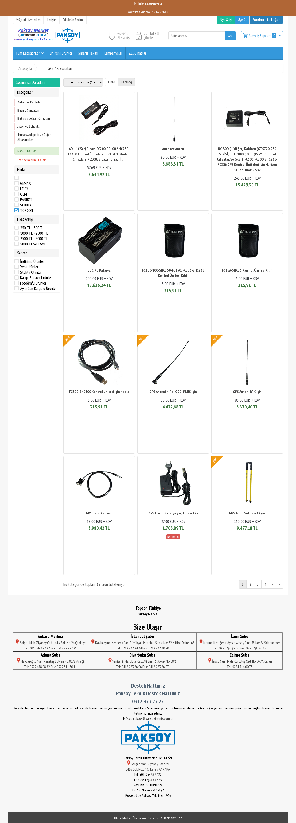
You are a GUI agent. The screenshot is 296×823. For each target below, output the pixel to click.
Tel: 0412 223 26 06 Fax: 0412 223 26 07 (142, 666)
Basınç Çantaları (28, 110)
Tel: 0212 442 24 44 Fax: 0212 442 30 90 (142, 648)
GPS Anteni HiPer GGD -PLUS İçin (173, 391)
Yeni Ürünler (29, 267)
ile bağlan (266, 19)
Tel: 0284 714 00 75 (240, 666)
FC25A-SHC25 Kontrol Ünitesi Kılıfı (247, 270)
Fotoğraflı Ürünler (33, 283)
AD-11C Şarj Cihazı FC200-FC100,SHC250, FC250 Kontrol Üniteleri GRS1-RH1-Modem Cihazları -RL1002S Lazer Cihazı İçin (99, 154)
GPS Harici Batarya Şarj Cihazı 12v (173, 513)
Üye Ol (242, 19)
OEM (23, 194)
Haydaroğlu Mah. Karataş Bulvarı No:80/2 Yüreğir (50, 661)
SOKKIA (26, 205)
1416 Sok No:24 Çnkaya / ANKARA (148, 769)
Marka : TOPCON (27, 151)
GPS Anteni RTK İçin (247, 391)
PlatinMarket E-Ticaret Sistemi (136, 818)
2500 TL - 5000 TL (34, 238)
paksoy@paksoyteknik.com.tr (153, 718)
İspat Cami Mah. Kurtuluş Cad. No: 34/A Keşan (239, 661)
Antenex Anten (173, 148)
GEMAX (25, 183)
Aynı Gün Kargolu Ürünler (38, 288)
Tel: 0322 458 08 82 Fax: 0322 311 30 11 (50, 666)
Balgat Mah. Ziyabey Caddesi (148, 763)
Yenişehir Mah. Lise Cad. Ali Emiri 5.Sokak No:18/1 (142, 661)
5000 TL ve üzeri (32, 244)
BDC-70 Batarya (99, 270)
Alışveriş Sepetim (263, 35)
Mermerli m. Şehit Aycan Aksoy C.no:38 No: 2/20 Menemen (239, 642)
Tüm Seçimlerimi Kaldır (30, 160)
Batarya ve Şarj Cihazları (33, 118)
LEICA (24, 188)
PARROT (26, 199)
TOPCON (26, 210)
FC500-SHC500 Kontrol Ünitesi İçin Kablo (99, 391)
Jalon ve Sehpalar (29, 126)
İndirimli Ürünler (32, 261)
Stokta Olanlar (31, 272)
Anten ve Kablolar (29, 102)
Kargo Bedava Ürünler (36, 277)
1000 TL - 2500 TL (34, 233)
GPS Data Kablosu (99, 513)
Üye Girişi (226, 19)
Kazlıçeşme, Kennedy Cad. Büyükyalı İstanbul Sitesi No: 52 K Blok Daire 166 (142, 642)
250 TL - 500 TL (32, 228)
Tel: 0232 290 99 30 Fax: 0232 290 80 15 (239, 648)
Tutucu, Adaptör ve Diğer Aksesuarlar (34, 137)
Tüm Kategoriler (28, 53)
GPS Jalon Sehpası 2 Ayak (247, 513)
